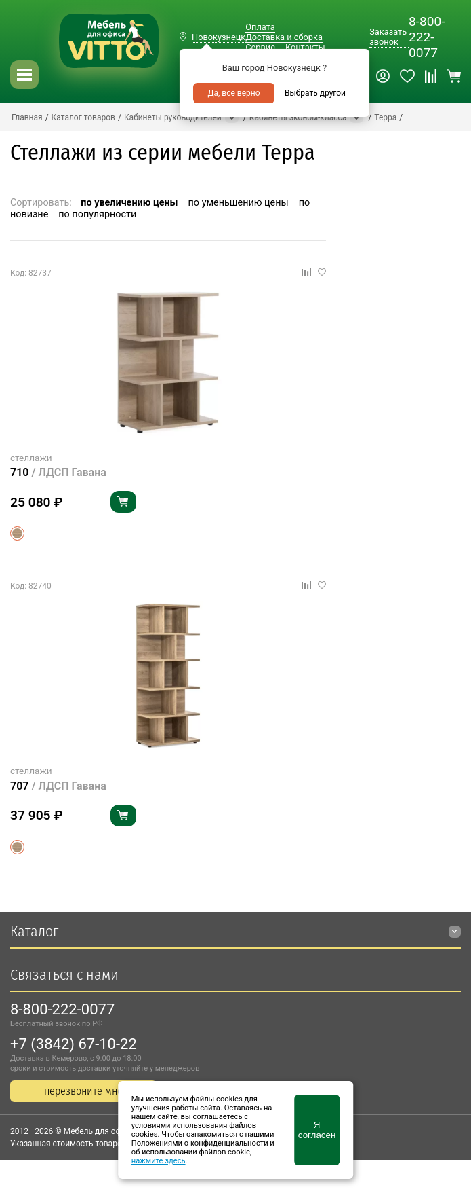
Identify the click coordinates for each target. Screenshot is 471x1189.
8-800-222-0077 (427, 37)
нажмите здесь (158, 1160)
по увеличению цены (129, 202)
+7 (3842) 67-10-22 (73, 1044)
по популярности (97, 214)
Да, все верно (233, 93)
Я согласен (316, 1130)
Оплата (259, 27)
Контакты (305, 47)
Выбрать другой (315, 93)
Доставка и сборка (284, 37)
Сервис (260, 47)
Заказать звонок (388, 36)
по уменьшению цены (238, 202)
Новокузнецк (218, 37)
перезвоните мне (83, 1090)
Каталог (34, 931)
